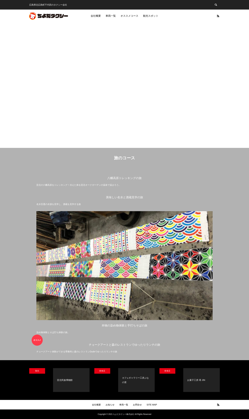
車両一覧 (111, 15)
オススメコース (129, 15)
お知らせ (110, 404)
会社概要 (96, 15)
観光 (37, 371)
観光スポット (150, 15)
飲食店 (102, 371)
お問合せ (137, 404)
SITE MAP (152, 404)
